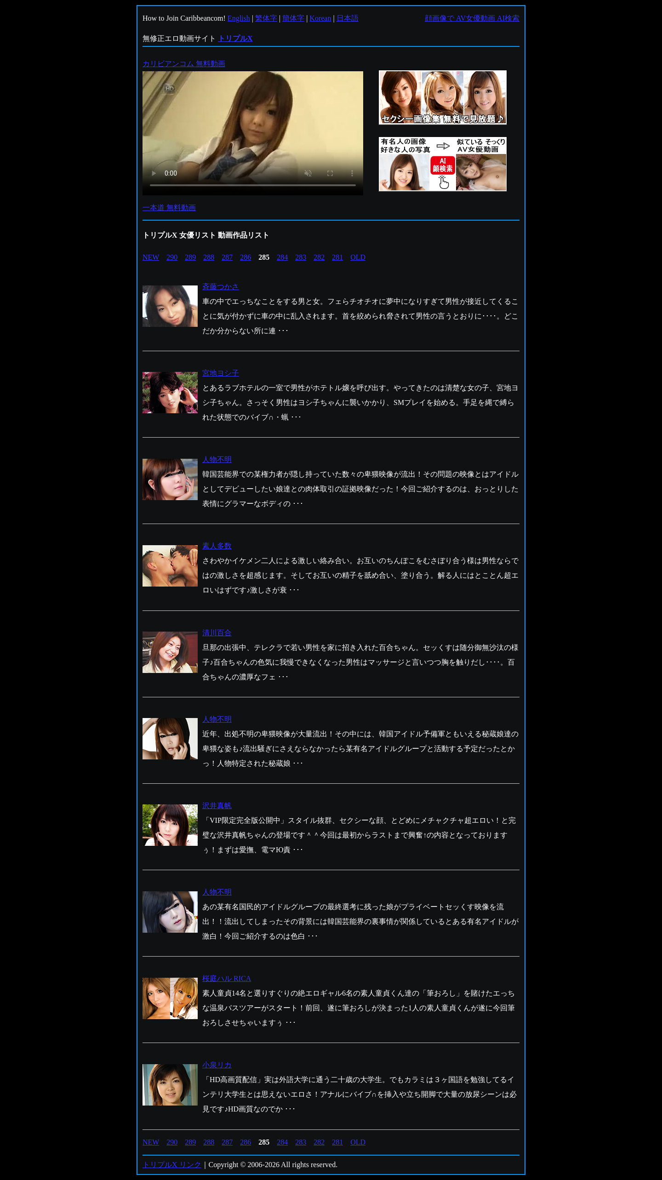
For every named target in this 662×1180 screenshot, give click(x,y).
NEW (151, 257)
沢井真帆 (217, 805)
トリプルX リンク (172, 1165)
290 (171, 257)
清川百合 (217, 633)
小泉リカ (217, 1065)
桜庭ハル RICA (226, 978)
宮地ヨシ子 (220, 373)
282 (319, 257)
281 (337, 257)
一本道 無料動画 (169, 207)
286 (245, 257)
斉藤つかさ (220, 287)
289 (190, 257)
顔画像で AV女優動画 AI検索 (472, 18)
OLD (357, 257)
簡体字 (293, 18)
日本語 (348, 18)
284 (282, 257)
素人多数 (217, 546)
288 (208, 257)
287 (227, 257)
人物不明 (217, 459)
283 (300, 257)
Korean (320, 18)
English (239, 18)
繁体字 (266, 18)
